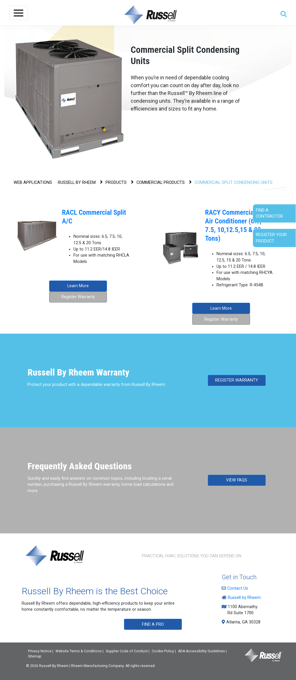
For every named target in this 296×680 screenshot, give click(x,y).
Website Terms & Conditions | (79, 651)
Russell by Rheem (243, 597)
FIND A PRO (153, 624)
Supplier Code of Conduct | (127, 651)
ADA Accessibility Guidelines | (202, 651)
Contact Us (236, 588)
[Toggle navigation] (18, 13)
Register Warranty (78, 296)
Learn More (78, 285)
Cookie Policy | (164, 651)
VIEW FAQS (236, 480)
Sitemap (34, 656)
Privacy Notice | (40, 651)
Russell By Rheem (54, 666)
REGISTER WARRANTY (236, 380)
